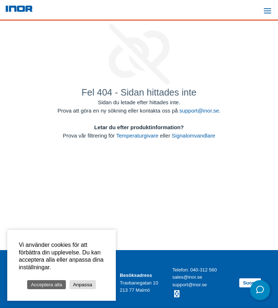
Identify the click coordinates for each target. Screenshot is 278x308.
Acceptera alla (46, 284)
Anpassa (82, 284)
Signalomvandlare (193, 135)
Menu (269, 7)
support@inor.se (199, 110)
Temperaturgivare (137, 135)
